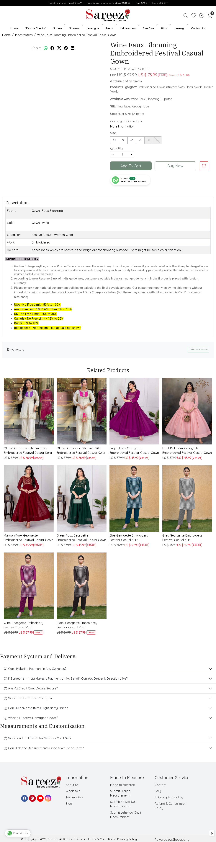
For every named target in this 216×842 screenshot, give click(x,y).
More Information (122, 126)
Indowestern (129, 28)
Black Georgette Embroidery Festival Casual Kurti (77, 625)
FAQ (158, 791)
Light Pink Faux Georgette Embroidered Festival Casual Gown (187, 450)
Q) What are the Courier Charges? (28, 698)
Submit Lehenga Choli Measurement (125, 815)
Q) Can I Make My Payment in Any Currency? (35, 669)
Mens (111, 28)
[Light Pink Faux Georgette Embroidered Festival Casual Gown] (187, 411)
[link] (185, 15)
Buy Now (175, 166)
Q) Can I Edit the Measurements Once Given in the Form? (44, 748)
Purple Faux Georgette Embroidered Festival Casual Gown (134, 450)
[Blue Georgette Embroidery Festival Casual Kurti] (134, 498)
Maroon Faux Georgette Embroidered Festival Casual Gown (28, 538)
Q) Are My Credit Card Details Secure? (31, 688)
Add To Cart (130, 166)
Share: (36, 48)
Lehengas (94, 28)
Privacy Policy (127, 839)
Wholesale (73, 791)
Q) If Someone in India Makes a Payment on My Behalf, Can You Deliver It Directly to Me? (65, 678)
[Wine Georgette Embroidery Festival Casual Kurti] (29, 585)
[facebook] (52, 48)
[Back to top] (211, 833)
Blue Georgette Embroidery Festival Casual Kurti (128, 538)
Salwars (75, 28)
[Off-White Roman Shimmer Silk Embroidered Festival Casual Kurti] (29, 411)
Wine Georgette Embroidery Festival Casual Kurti (23, 625)
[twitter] (59, 48)
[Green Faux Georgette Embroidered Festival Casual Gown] (82, 498)
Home (14, 28)
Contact (160, 785)
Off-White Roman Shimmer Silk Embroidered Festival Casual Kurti (28, 450)
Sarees (59, 28)
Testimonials (74, 797)
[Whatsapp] (45, 48)
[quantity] (122, 154)
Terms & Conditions (101, 839)
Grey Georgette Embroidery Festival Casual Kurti (182, 538)
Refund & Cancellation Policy (170, 806)
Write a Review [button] (198, 349)
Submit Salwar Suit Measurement (123, 804)
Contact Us (198, 28)
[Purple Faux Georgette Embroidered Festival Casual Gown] (134, 411)
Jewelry (180, 28)
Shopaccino (180, 839)
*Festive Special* (35, 28)
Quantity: (116, 148)
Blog (69, 803)
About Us (72, 785)
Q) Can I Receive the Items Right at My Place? (36, 708)
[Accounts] (202, 15)
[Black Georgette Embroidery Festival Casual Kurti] (82, 585)
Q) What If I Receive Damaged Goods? (31, 718)
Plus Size (150, 28)
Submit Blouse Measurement (120, 793)
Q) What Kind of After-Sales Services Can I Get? (37, 738)
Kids (165, 28)
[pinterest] (66, 48)
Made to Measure (122, 785)
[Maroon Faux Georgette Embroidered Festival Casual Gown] (29, 498)
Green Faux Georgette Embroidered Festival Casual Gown (81, 538)
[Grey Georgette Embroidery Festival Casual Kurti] (187, 498)
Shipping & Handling (169, 797)
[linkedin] (72, 48)
